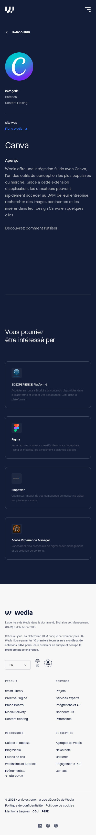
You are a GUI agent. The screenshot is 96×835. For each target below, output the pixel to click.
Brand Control (14, 705)
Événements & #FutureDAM (15, 773)
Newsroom (63, 750)
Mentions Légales (17, 811)
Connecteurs (65, 712)
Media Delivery (15, 712)
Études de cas (15, 757)
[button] (17, 665)
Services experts (67, 698)
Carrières (62, 757)
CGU (36, 811)
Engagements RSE (68, 764)
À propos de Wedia (69, 743)
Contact (61, 771)
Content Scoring (16, 719)
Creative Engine (16, 698)
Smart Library (14, 691)
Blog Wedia (13, 750)
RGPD (45, 811)
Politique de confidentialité (24, 805)
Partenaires (63, 719)
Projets (61, 691)
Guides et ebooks (17, 743)
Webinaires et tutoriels (20, 764)
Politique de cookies (60, 805)
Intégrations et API (68, 705)
